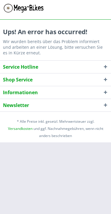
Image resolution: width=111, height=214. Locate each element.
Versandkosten (20, 128)
